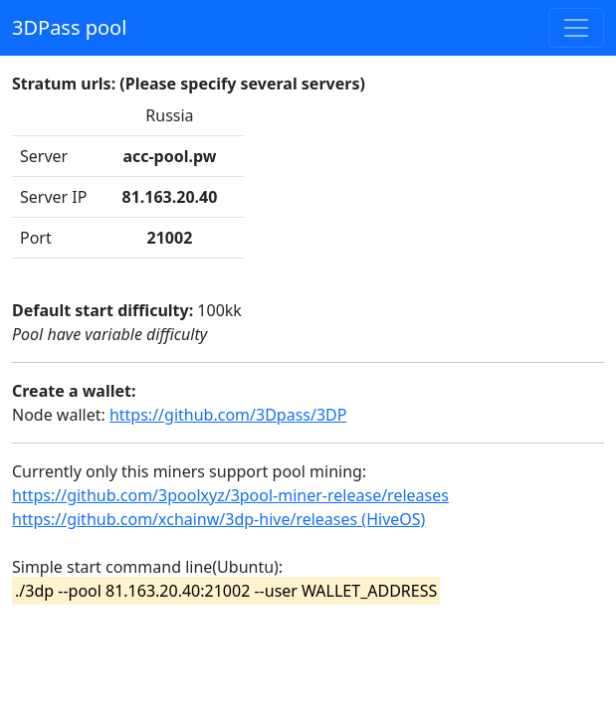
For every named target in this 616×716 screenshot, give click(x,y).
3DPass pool (69, 27)
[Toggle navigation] (576, 28)
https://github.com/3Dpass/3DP (228, 415)
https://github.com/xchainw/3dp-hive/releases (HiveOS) (218, 519)
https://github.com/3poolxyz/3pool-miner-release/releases (230, 495)
